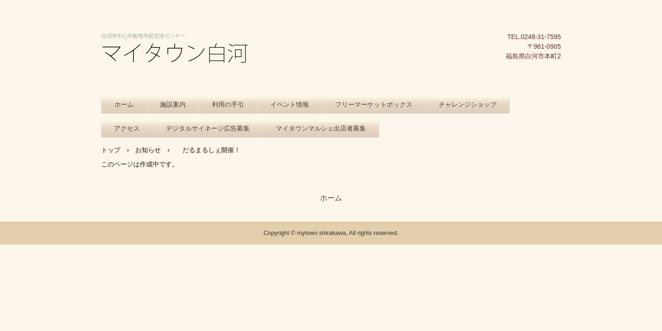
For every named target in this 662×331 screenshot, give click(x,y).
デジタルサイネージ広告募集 (208, 128)
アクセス (127, 128)
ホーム (124, 104)
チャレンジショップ (467, 104)
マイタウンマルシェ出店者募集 (321, 128)
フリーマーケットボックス (373, 104)
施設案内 (173, 104)
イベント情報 (289, 104)
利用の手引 (228, 104)
